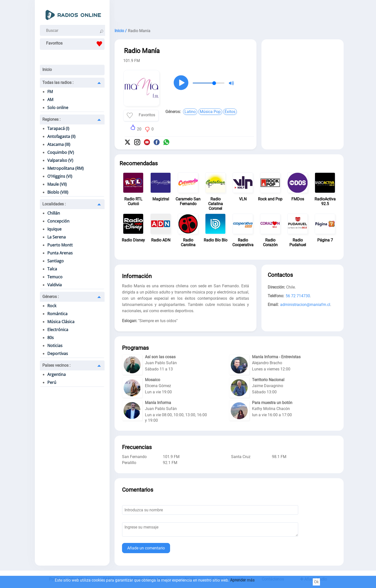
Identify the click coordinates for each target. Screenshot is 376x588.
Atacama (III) (58, 144)
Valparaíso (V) (60, 160)
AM (50, 99)
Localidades (54, 204)
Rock (51, 305)
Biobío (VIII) (57, 192)
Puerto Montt (60, 245)
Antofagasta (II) (61, 136)
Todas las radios (57, 82)
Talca (52, 269)
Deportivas (57, 353)
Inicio (47, 69)
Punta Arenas (60, 253)
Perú (51, 382)
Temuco (55, 277)
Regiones (51, 119)
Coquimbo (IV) (60, 152)
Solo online (57, 107)
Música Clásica (60, 321)
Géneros (50, 296)
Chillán (53, 213)
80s (50, 337)
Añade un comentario (146, 548)
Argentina (56, 374)
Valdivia (54, 285)
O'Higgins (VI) (59, 176)
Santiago (55, 261)
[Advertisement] (229, 12)
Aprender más (242, 580)
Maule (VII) (57, 184)
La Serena (56, 237)
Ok (316, 582)
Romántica (57, 313)
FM (50, 91)
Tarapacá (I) (58, 128)
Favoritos (75, 43)
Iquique (54, 229)
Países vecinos (56, 365)
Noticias (55, 345)
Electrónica (57, 329)
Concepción (58, 221)
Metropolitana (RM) (65, 168)
